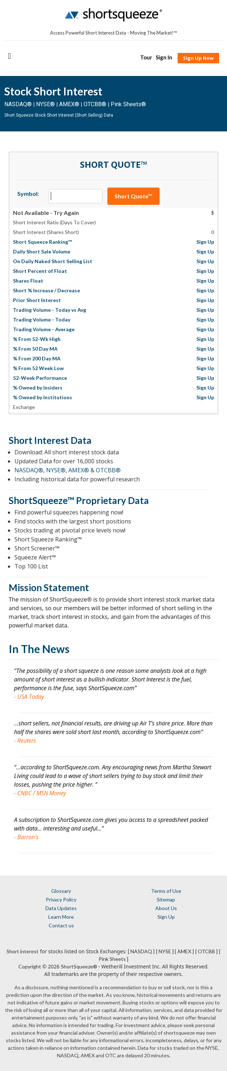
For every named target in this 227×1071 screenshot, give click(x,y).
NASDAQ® (18, 104)
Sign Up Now (198, 58)
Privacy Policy (61, 899)
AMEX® (69, 104)
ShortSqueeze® (79, 966)
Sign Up (166, 917)
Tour (146, 57)
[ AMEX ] (184, 951)
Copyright (29, 966)
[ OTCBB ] (206, 951)
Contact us (61, 925)
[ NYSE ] (165, 951)
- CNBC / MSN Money (40, 793)
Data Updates (61, 908)
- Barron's (26, 837)
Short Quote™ (133, 196)
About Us (166, 908)
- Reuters (25, 740)
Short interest (22, 951)
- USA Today (29, 697)
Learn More (61, 917)
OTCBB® (95, 104)
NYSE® (46, 104)
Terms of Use (166, 891)
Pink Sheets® (128, 104)
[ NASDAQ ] (141, 951)
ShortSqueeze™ (41, 500)
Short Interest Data (50, 440)
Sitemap (166, 899)
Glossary (61, 891)
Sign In (164, 57)
